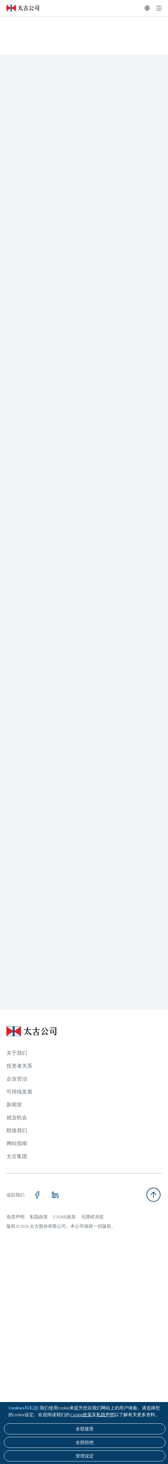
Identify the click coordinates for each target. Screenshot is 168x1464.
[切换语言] (147, 8)
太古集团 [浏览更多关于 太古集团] (16, 1156)
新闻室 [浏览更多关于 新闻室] (14, 1105)
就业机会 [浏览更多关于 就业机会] (16, 1117)
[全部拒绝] (84, 1442)
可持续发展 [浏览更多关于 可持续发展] (19, 1092)
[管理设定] (84, 1455)
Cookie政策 (81, 1414)
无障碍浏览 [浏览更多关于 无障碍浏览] (92, 1216)
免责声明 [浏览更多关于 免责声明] (15, 1216)
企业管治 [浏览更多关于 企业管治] (16, 1079)
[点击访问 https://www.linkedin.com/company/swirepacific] (55, 1194)
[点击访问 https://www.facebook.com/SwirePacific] (37, 1194)
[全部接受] (84, 1428)
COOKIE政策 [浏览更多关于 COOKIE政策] (64, 1216)
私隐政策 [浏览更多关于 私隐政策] (39, 1216)
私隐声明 (105, 1414)
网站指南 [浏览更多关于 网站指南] (16, 1143)
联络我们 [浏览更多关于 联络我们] (16, 1130)
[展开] (159, 8)
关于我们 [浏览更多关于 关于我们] (16, 1053)
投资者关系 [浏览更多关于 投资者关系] (19, 1066)
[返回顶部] (153, 1194)
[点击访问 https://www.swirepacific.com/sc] (19, 8)
